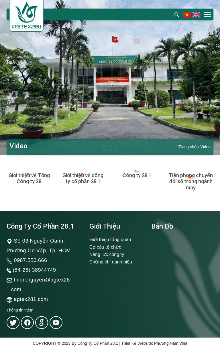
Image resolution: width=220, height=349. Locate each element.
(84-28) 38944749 (34, 270)
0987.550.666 (30, 260)
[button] (213, 77)
